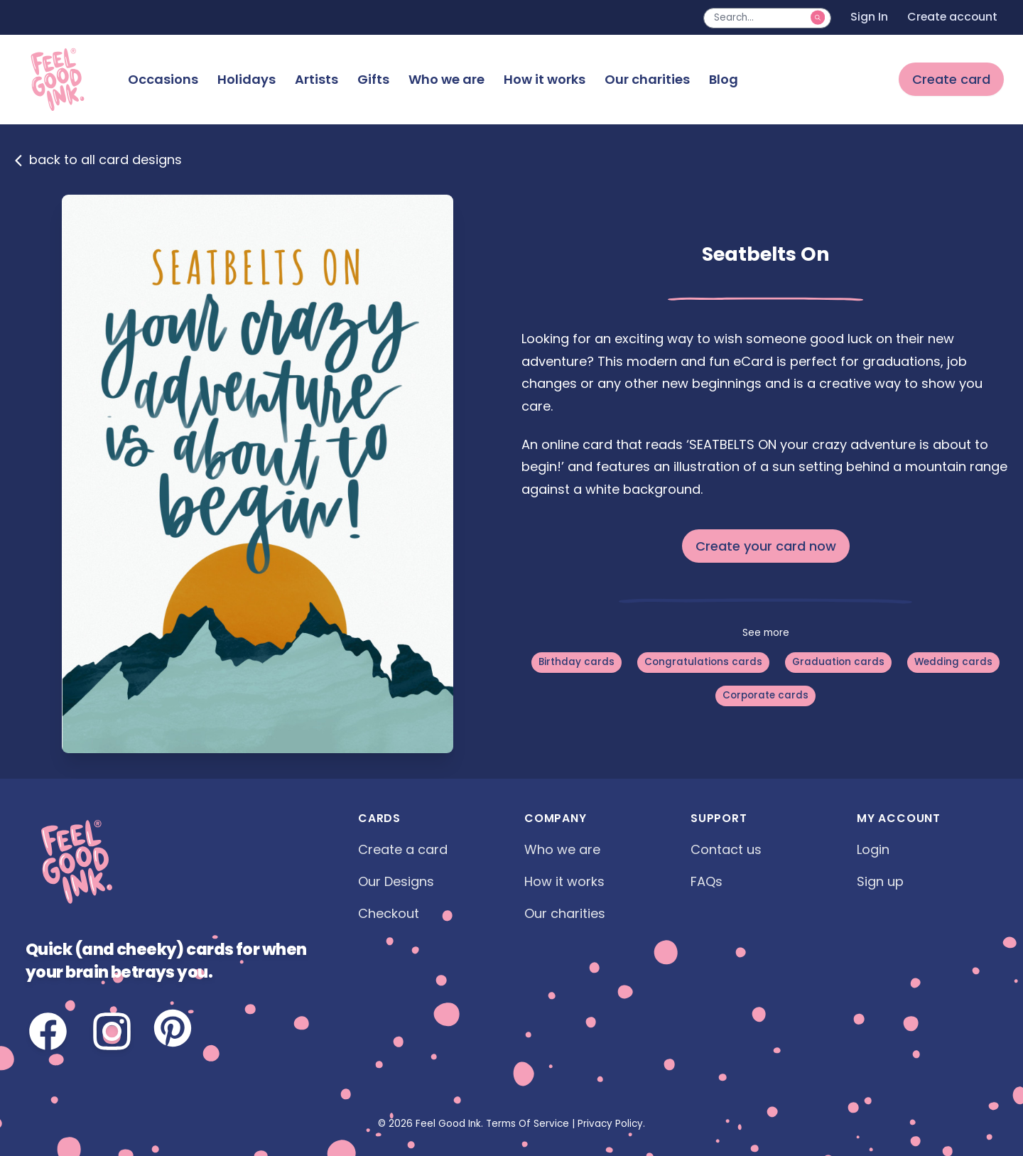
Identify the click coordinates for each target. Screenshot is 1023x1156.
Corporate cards (765, 695)
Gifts (373, 79)
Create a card (403, 849)
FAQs (706, 881)
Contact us (726, 849)
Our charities (647, 79)
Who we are (446, 79)
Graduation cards (838, 662)
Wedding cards (953, 662)
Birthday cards (576, 662)
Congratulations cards (703, 662)
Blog (723, 79)
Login (873, 849)
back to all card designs (97, 159)
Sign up (880, 881)
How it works (544, 79)
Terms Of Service (527, 1123)
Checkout (388, 913)
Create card (951, 79)
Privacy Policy (610, 1123)
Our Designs (396, 881)
